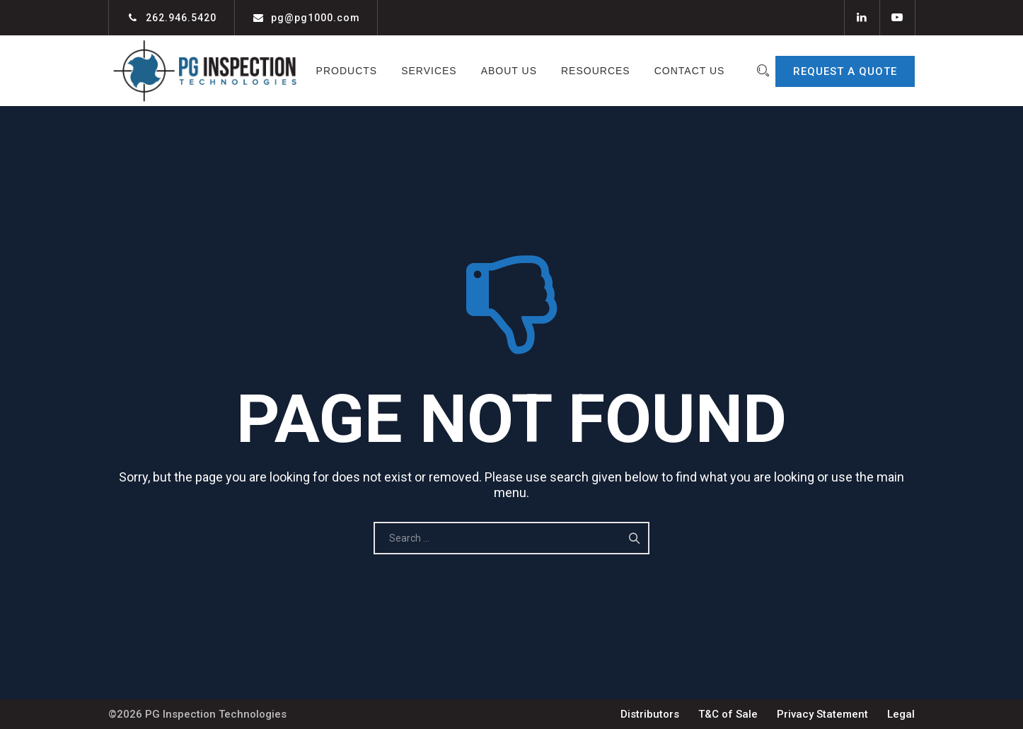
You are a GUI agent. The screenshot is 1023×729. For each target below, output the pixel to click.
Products (386, 70)
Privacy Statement (822, 714)
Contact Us (511, 141)
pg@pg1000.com (315, 17)
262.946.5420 (181, 17)
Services (468, 70)
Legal (901, 714)
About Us (548, 70)
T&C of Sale (728, 714)
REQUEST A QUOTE (845, 71)
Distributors (649, 714)
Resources (634, 70)
